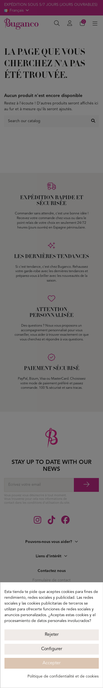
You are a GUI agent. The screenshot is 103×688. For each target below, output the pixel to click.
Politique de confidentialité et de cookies (63, 676)
